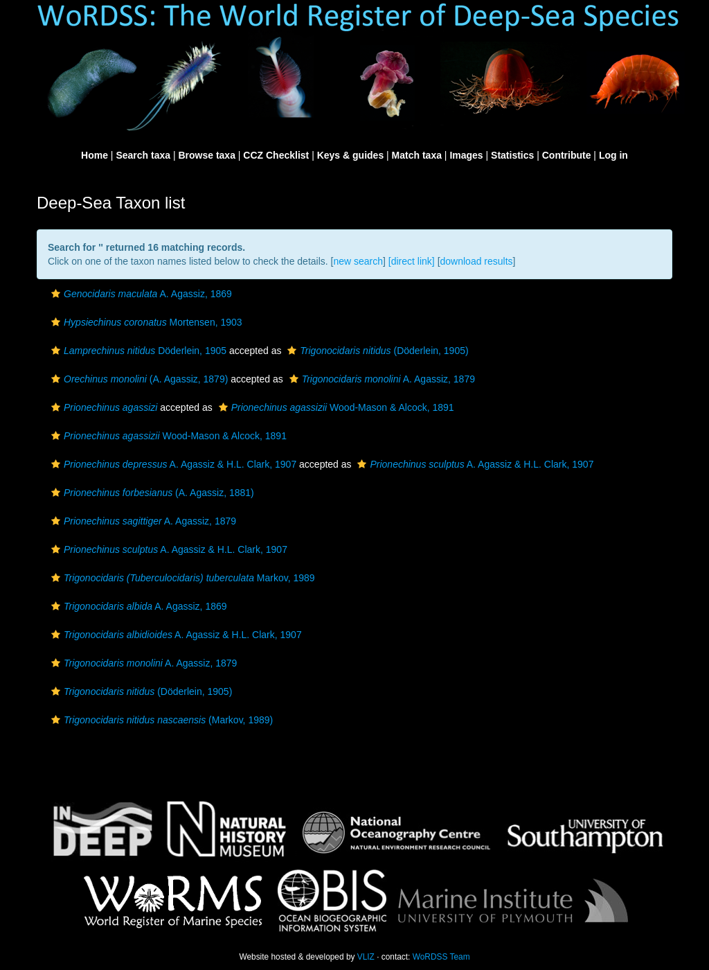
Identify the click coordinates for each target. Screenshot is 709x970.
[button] (56, 294)
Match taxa (417, 155)
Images (466, 155)
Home (94, 155)
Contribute (566, 155)
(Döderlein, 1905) (376, 350)
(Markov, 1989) (160, 719)
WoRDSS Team (441, 957)
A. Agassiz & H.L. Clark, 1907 (172, 464)
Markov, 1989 (181, 577)
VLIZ (366, 957)
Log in (613, 155)
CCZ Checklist (276, 155)
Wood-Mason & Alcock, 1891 (334, 407)
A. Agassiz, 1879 (380, 379)
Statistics (512, 155)
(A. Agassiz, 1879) (138, 379)
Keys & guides (350, 155)
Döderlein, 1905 (137, 350)
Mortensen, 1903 (145, 322)
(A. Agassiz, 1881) (151, 492)
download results (476, 261)
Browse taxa (206, 155)
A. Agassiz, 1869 (140, 293)
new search (358, 261)
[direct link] (411, 261)
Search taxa (143, 155)
